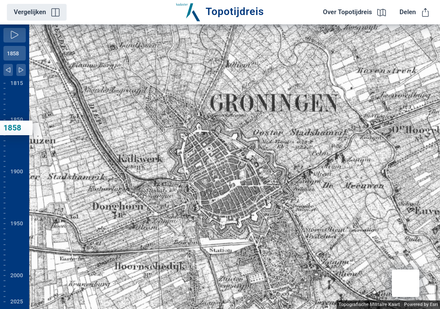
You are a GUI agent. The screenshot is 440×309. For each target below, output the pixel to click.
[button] (405, 283)
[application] (234, 166)
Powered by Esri (421, 304)
